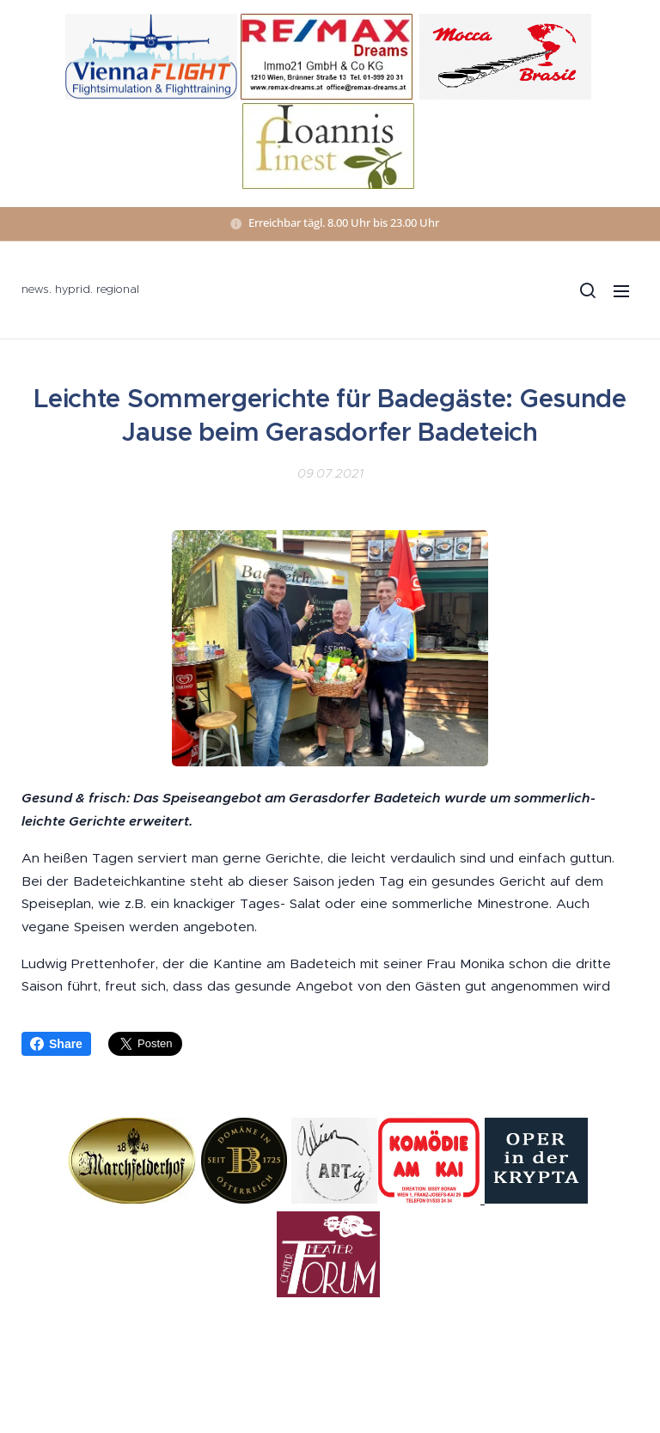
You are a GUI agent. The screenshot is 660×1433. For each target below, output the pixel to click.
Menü (621, 291)
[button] (587, 290)
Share (56, 1044)
